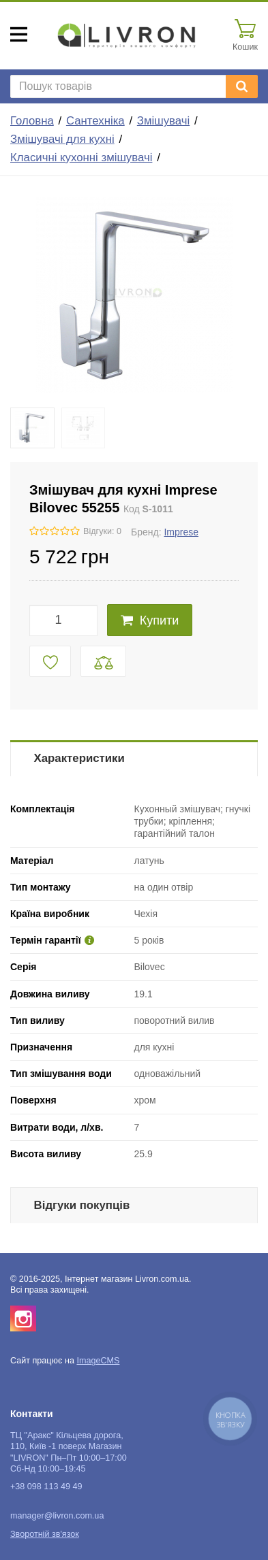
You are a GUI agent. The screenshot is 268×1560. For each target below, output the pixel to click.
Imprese (181, 532)
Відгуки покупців (82, 1205)
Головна (32, 120)
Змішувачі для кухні (62, 139)
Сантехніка (95, 120)
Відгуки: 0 (102, 531)
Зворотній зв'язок (44, 1534)
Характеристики (79, 758)
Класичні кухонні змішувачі (81, 157)
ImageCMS (97, 1360)
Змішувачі (163, 120)
